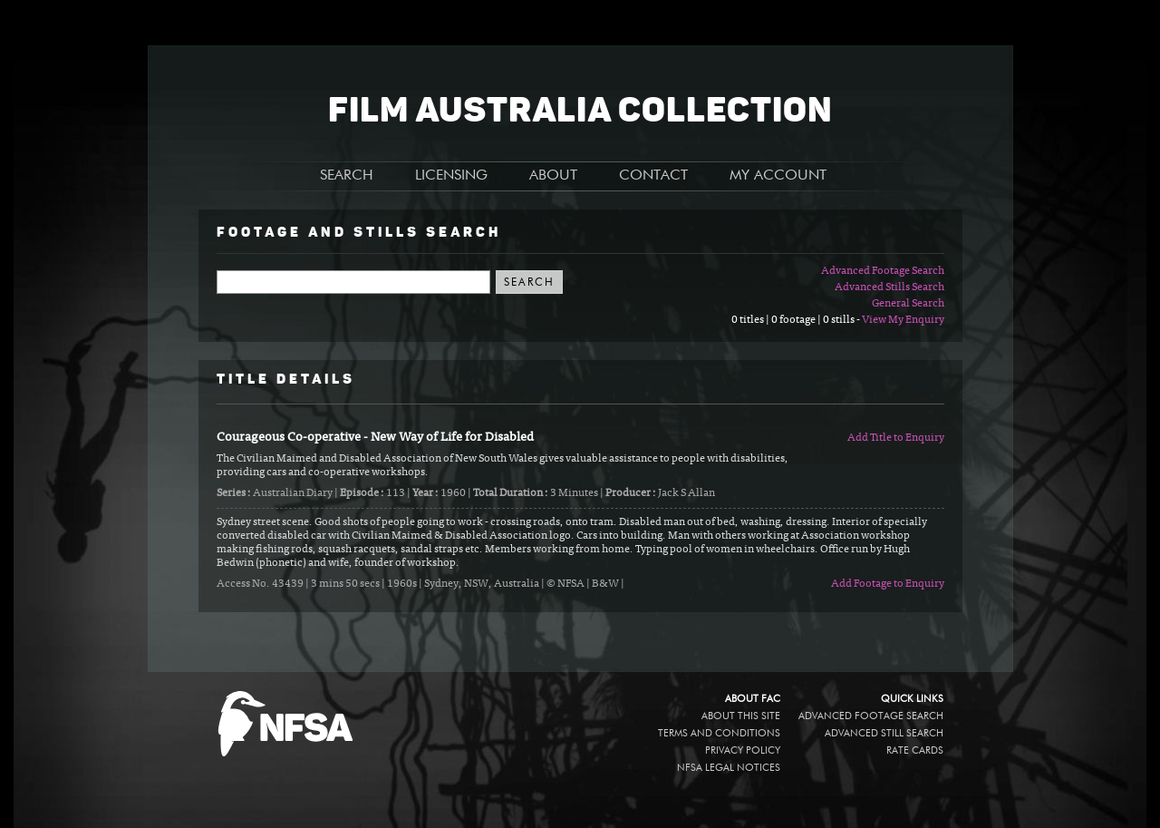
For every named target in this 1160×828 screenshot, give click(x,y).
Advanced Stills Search (889, 287)
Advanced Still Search (884, 733)
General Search (908, 303)
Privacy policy (742, 750)
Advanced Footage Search (882, 271)
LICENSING (451, 176)
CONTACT (653, 176)
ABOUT (553, 176)
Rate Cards (914, 750)
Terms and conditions (719, 733)
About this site (740, 716)
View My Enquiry (903, 320)
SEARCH (346, 176)
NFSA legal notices (728, 768)
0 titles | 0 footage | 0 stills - (796, 320)
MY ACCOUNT (778, 176)
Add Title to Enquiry (895, 438)
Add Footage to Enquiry (887, 584)
